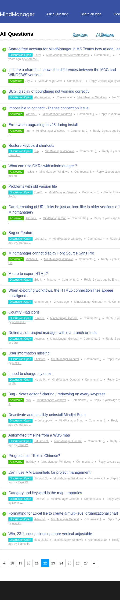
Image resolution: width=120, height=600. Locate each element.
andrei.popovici (43, 420)
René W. (23, 445)
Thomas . (31, 218)
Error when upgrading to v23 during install (43, 125)
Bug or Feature (20, 233)
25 (69, 563)
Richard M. (41, 478)
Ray (36, 151)
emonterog (41, 301)
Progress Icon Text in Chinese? (34, 456)
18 (12, 563)
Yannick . (31, 114)
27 (86, 563)
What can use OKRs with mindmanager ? (42, 166)
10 (105, 539)
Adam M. (39, 519)
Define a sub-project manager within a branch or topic (52, 333)
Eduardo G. (41, 441)
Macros (51, 279)
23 (53, 563)
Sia (10, 263)
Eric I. (38, 279)
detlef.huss (41, 539)
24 (61, 563)
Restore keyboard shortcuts (31, 145)
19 (20, 563)
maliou (30, 171)
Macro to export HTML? (28, 274)
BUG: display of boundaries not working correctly (48, 91)
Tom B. (38, 192)
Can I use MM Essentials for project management (49, 472)
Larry (37, 55)
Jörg (15, 342)
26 (78, 563)
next (94, 563)
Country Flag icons (24, 312)
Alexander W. (42, 97)
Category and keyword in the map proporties (45, 493)
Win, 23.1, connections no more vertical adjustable (50, 534)
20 (28, 563)
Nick (28, 400)
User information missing (29, 353)
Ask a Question (57, 14)
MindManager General (62, 192)
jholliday (31, 461)
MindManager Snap (71, 420)
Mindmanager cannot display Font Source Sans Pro (51, 253)
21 (37, 563)
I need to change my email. (30, 374)
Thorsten (39, 359)
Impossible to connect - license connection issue (48, 108)
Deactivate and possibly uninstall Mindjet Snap (47, 415)
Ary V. (29, 81)
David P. (39, 318)
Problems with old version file (32, 186)
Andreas (39, 338)
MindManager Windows (92, 97)
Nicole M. (40, 379)
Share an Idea (91, 14)
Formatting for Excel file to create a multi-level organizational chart (63, 513)
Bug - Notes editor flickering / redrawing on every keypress (56, 394)
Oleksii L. (14, 155)
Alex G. (16, 363)
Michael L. (40, 238)
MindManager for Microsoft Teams (67, 55)
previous (4, 563)
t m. (28, 130)
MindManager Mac (50, 81)
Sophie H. (24, 543)
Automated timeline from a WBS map (39, 435)
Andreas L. (32, 59)
